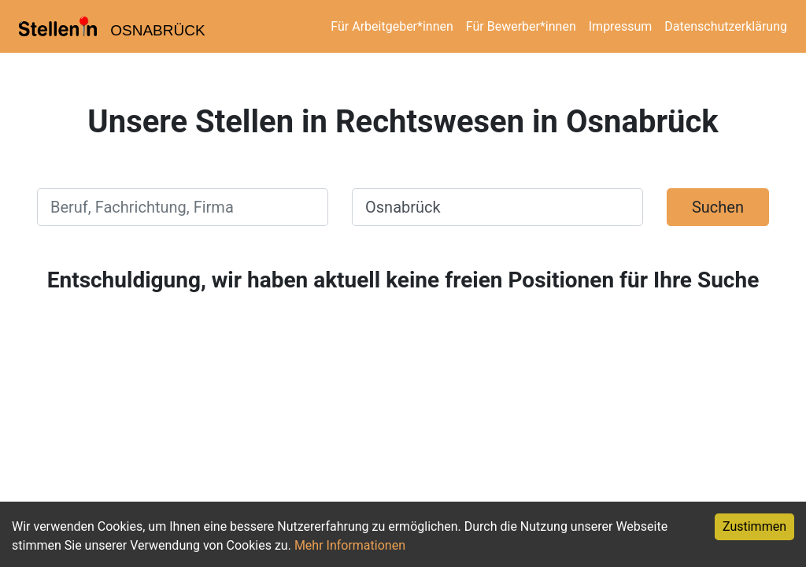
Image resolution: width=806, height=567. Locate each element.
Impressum (621, 26)
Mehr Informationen (349, 545)
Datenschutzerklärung (725, 26)
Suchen (718, 207)
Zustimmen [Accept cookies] (754, 526)
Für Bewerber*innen (521, 26)
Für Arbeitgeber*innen (392, 26)
